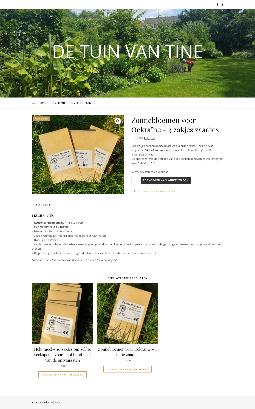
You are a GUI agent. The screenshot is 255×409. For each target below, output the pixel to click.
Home (42, 103)
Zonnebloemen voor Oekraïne (159, 191)
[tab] (43, 204)
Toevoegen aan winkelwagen (166, 180)
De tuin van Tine (127, 51)
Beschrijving (43, 204)
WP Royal (56, 402)
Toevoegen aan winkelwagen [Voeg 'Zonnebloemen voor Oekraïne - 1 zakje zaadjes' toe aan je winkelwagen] (127, 369)
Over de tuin (81, 103)
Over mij (58, 103)
